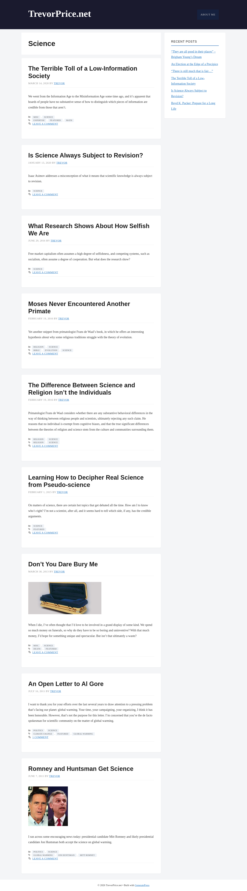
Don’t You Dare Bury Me (63, 564)
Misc (36, 117)
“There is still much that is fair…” (192, 71)
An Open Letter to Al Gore (66, 683)
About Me (208, 14)
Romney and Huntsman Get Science (80, 768)
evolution (51, 350)
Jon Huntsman (66, 855)
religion (39, 442)
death (37, 649)
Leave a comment (45, 123)
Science (48, 117)
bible (37, 350)
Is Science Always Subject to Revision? (85, 155)
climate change (43, 734)
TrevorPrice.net (59, 13)
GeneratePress (142, 885)
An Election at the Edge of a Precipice (194, 64)
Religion (39, 347)
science (67, 350)
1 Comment (40, 737)
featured (55, 120)
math (69, 120)
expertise (39, 120)
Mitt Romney (87, 855)
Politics (38, 730)
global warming (83, 734)
